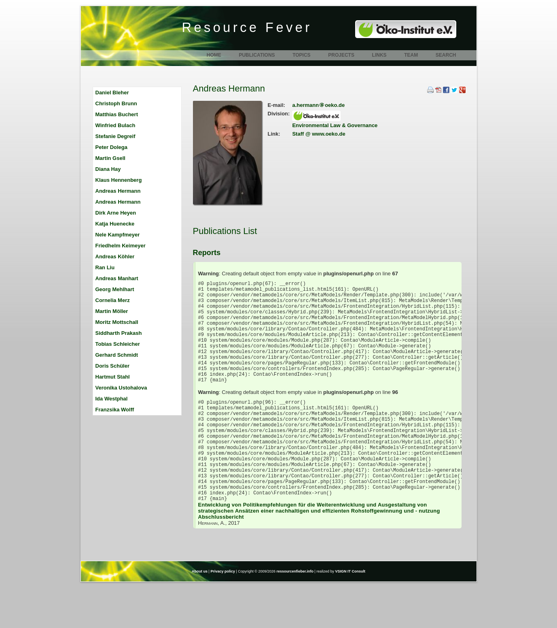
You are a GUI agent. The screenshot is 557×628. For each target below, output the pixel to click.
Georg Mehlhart (114, 289)
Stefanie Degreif (115, 136)
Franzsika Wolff (114, 410)
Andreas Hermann (118, 191)
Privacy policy (222, 615)
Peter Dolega (111, 147)
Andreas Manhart (116, 278)
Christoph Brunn (116, 103)
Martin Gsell (110, 158)
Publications (257, 55)
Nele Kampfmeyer (117, 235)
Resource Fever (247, 27)
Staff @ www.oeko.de (318, 134)
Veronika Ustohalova (121, 388)
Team (411, 55)
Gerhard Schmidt (116, 355)
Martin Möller (111, 311)
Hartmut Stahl (112, 377)
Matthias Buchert (116, 114)
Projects (341, 55)
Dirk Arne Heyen (115, 213)
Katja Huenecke (115, 224)
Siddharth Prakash (118, 333)
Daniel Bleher (112, 92)
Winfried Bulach (115, 125)
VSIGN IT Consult (350, 615)
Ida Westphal (111, 399)
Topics (301, 55)
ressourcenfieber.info (295, 615)
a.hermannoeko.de (318, 105)
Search (446, 55)
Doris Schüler (112, 366)
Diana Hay (108, 169)
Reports (207, 253)
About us (200, 615)
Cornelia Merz (112, 300)
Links (379, 55)
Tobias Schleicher (117, 344)
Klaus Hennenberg (118, 180)
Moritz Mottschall (116, 322)
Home (214, 55)
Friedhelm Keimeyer (120, 246)
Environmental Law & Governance (334, 125)
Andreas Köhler (115, 256)
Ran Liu (105, 267)
